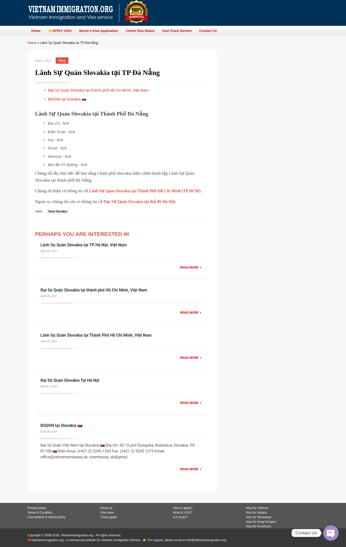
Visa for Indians (256, 512)
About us (106, 508)
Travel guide (108, 517)
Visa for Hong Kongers (261, 522)
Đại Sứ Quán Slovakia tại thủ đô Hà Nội (139, 201)
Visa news (107, 512)
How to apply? (183, 508)
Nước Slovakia (58, 211)
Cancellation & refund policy (47, 517)
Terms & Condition (40, 512)
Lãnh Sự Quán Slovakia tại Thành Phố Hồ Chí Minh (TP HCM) (144, 190)
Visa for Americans (258, 526)
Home (32, 43)
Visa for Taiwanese (258, 517)
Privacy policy (37, 508)
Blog (62, 60)
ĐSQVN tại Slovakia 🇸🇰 (64, 99)
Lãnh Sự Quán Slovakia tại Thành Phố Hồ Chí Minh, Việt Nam (96, 335)
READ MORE (189, 267)
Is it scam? (180, 517)
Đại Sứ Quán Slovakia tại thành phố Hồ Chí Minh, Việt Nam (95, 90)
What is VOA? (182, 512)
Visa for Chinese (257, 508)
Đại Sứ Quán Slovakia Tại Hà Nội (70, 380)
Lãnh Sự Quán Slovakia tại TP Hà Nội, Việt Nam (84, 245)
